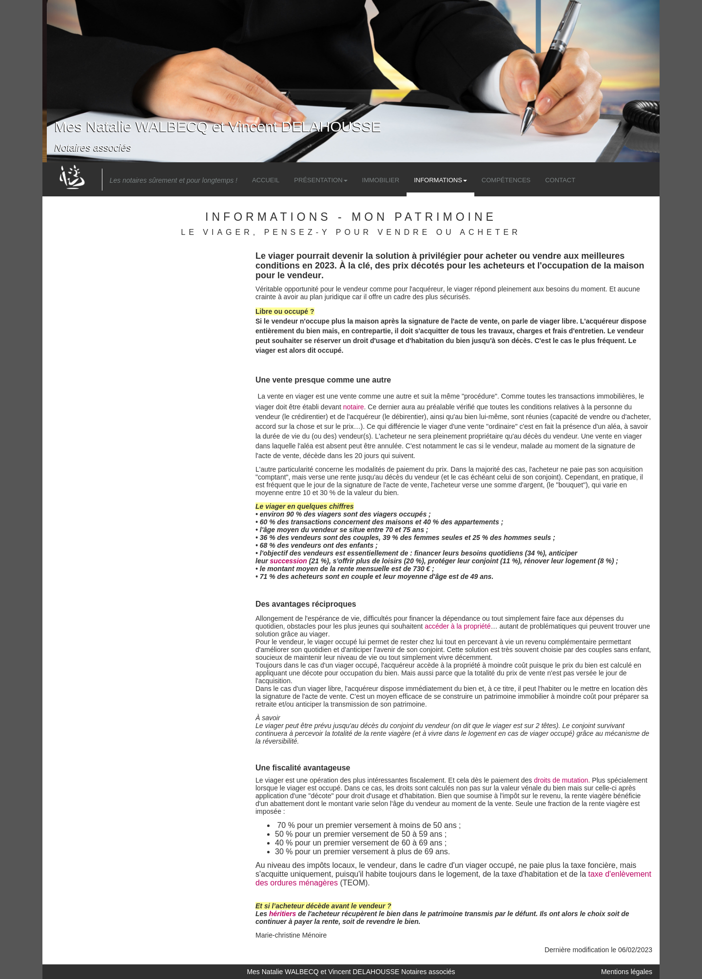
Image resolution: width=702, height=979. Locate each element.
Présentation (320, 180)
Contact (560, 180)
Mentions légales (626, 972)
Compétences (506, 180)
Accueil (265, 180)
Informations (440, 180)
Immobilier (381, 180)
